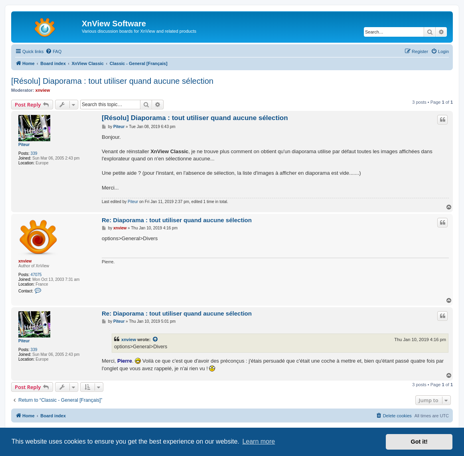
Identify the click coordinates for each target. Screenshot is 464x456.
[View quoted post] (155, 339)
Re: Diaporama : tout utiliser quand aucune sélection (177, 220)
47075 (36, 274)
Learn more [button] (258, 441)
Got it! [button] (419, 441)
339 (34, 153)
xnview (43, 90)
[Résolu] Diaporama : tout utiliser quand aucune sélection (112, 81)
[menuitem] (53, 51)
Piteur (24, 144)
